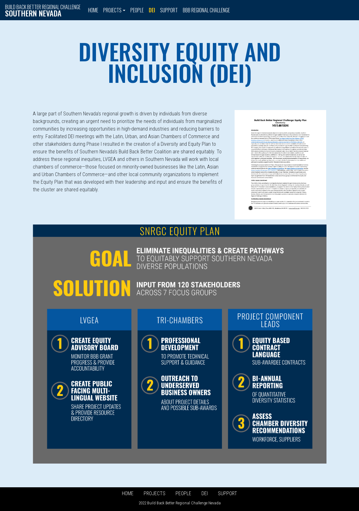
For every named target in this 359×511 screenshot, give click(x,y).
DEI (152, 10)
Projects (154, 493)
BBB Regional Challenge (206, 10)
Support (169, 10)
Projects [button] (112, 10)
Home (93, 10)
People (137, 10)
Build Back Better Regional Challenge (43, 10)
